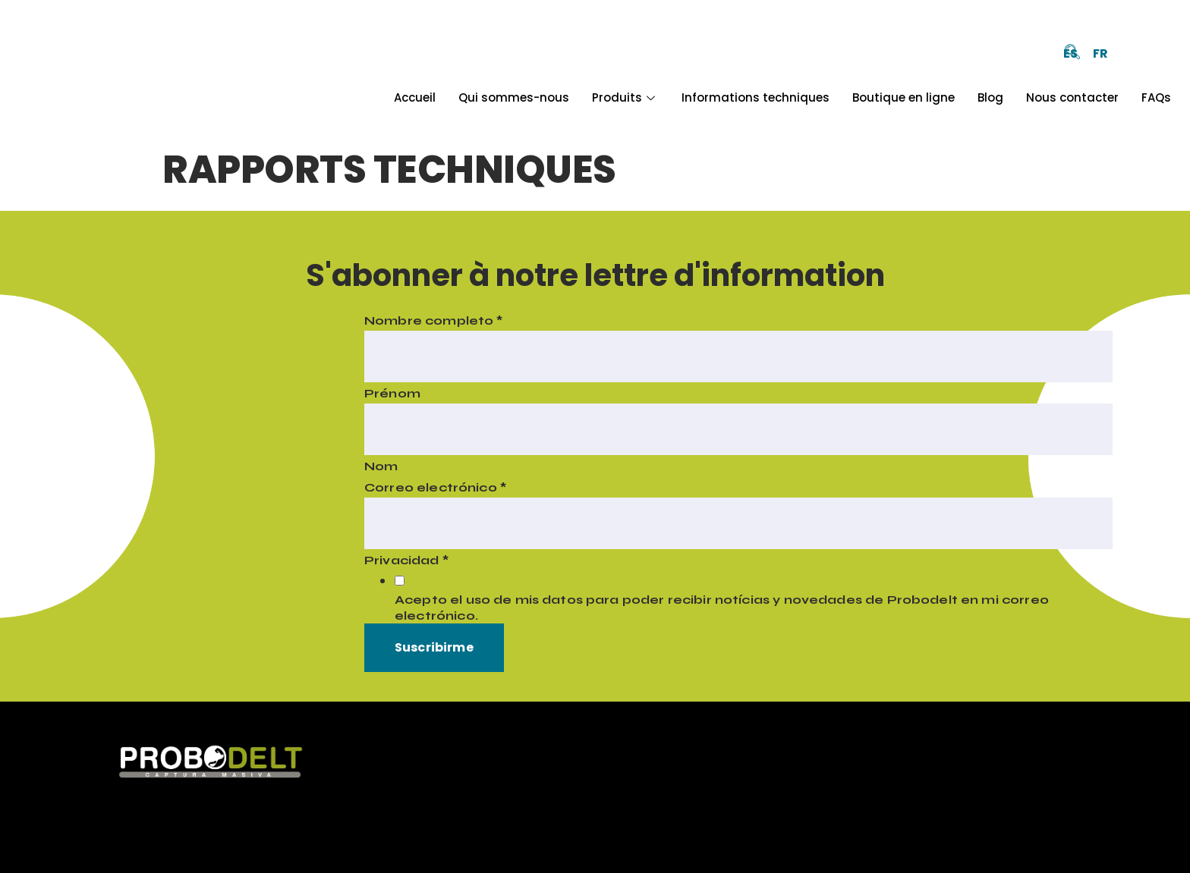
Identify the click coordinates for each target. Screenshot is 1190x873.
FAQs (1156, 97)
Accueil (415, 97)
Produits (625, 97)
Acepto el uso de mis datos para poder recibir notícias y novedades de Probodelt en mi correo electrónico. (722, 607)
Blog (990, 97)
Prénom (392, 393)
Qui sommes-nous (513, 97)
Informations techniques (756, 97)
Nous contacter (1072, 97)
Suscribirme (434, 647)
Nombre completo (433, 320)
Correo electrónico (435, 487)
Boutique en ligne (903, 97)
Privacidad (406, 560)
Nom (381, 466)
